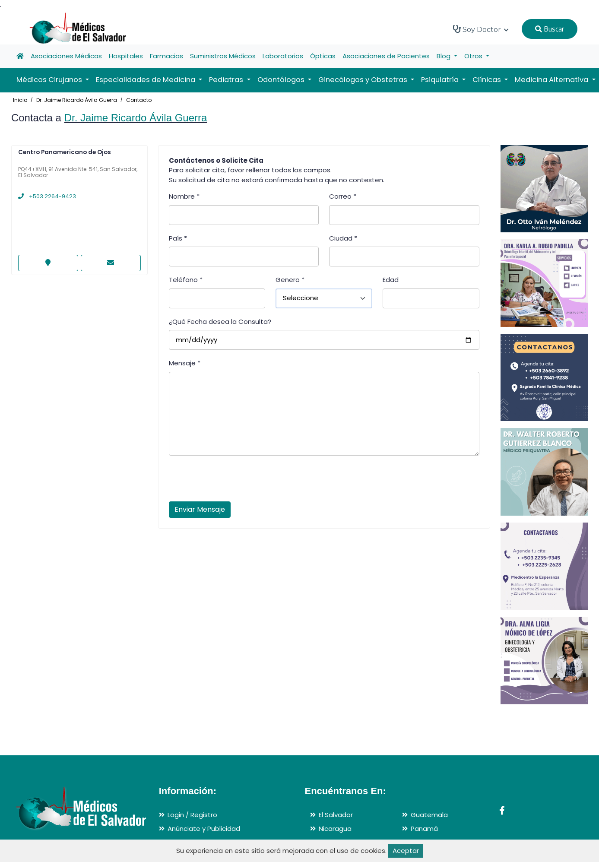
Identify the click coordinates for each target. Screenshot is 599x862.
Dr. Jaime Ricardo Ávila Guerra (76, 100)
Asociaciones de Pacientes (386, 55)
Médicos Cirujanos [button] (50, 80)
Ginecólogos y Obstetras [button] (363, 80)
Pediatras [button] (227, 80)
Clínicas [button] (487, 80)
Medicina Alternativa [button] (552, 80)
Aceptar (406, 850)
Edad (391, 279)
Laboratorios (283, 55)
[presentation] (234, 481)
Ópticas (323, 55)
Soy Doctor (481, 29)
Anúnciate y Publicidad (204, 828)
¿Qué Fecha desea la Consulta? (220, 321)
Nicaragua (335, 828)
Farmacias (166, 55)
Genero (290, 279)
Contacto (139, 100)
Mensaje (184, 363)
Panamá (424, 828)
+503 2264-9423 (47, 196)
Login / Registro (192, 814)
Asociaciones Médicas (66, 55)
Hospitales (126, 55)
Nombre (184, 196)
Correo (342, 196)
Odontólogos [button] (281, 80)
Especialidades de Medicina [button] (146, 80)
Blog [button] (444, 55)
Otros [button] (474, 55)
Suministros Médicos (223, 55)
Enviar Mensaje (199, 509)
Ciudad (343, 238)
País (178, 238)
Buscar (549, 29)
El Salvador (336, 814)
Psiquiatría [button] (440, 80)
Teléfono (186, 279)
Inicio (20, 100)
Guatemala (429, 814)
